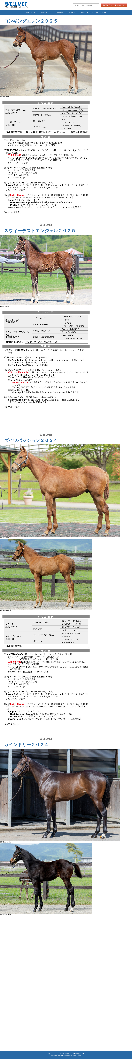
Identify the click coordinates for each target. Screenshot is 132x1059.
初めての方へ (30, 12)
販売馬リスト (45, 12)
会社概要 (72, 12)
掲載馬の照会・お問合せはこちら (114, 5)
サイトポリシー (100, 12)
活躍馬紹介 (59, 12)
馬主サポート (85, 12)
